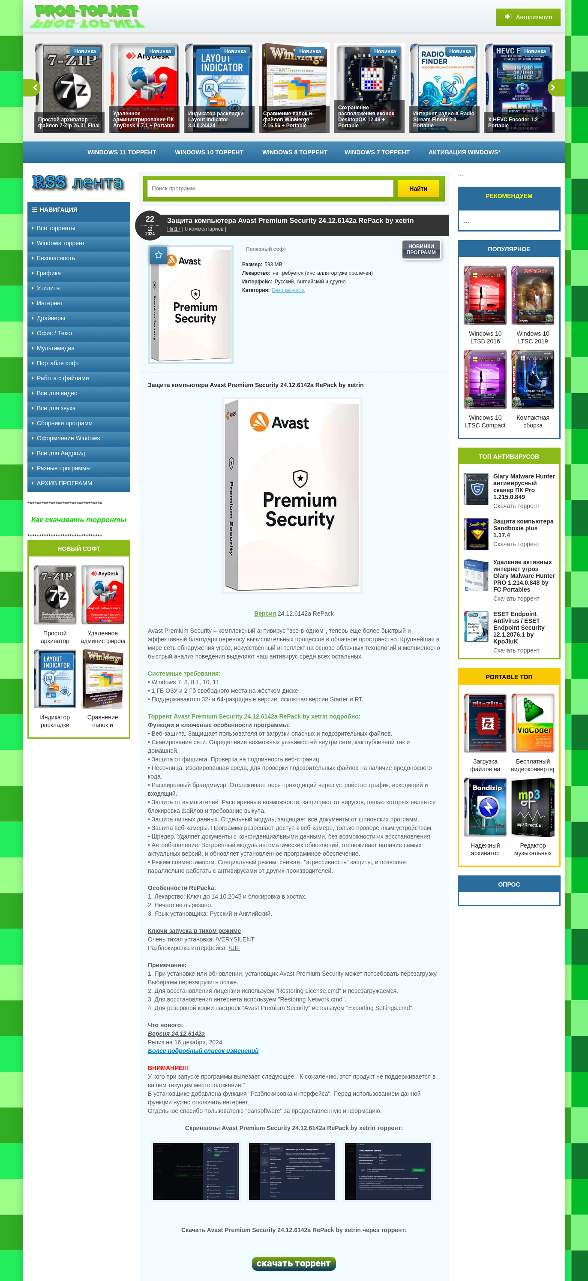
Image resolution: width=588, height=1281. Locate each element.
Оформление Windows (66, 438)
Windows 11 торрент (121, 152)
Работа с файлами (60, 378)
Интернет (47, 303)
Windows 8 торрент (294, 152)
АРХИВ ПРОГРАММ (62, 483)
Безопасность (288, 290)
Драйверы (48, 318)
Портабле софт (55, 363)
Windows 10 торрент (209, 152)
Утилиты (46, 288)
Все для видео (55, 393)
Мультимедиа (53, 348)
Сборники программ (62, 423)
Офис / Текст (52, 333)
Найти (419, 188)
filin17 (173, 229)
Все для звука (54, 408)
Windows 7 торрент (377, 152)
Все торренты (53, 228)
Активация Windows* (465, 152)
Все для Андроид (58, 453)
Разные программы (61, 468)
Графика (46, 273)
